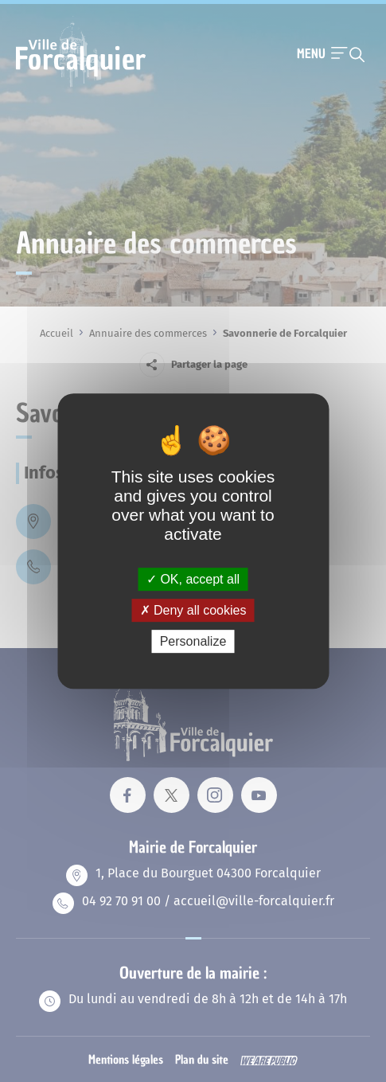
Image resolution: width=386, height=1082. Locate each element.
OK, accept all (193, 579)
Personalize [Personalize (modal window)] (193, 641)
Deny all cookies (193, 610)
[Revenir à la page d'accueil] (81, 85)
